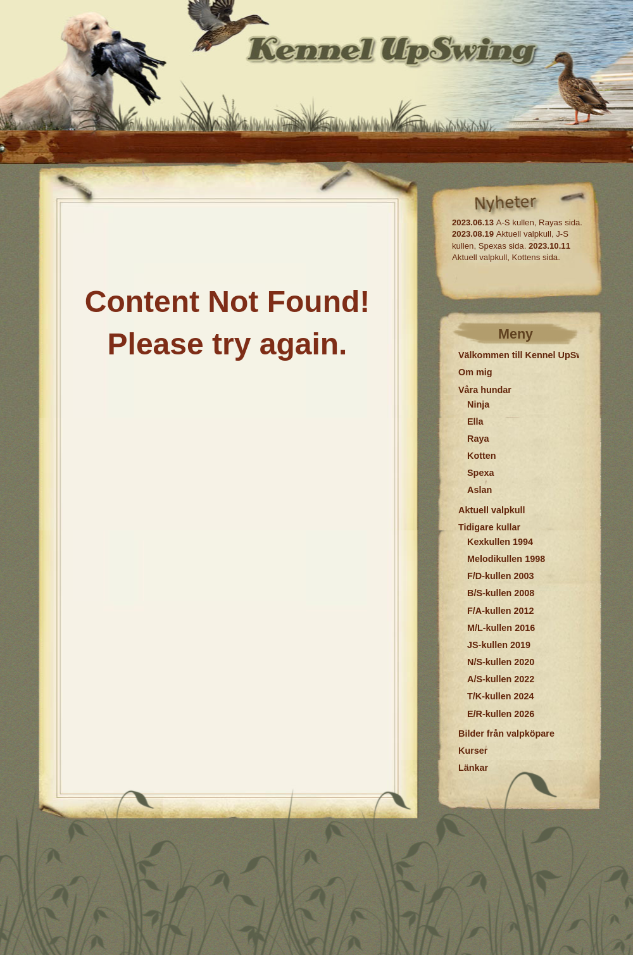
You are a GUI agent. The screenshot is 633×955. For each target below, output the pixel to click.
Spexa (480, 473)
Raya (478, 439)
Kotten (481, 456)
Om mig (475, 372)
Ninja (478, 404)
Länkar (473, 768)
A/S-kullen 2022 (500, 679)
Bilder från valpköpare (506, 733)
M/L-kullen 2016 (501, 628)
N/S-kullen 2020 (500, 662)
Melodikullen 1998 (506, 559)
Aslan (479, 490)
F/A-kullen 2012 (500, 611)
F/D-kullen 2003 (500, 576)
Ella (475, 421)
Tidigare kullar (489, 527)
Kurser (472, 751)
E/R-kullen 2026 (500, 714)
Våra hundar (484, 390)
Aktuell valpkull (491, 510)
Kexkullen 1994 (500, 542)
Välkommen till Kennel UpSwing (527, 355)
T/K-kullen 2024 (500, 696)
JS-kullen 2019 (498, 645)
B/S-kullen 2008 (500, 593)
